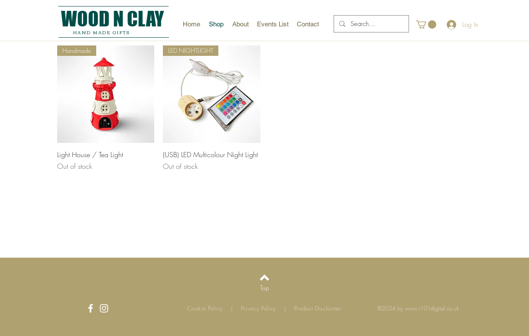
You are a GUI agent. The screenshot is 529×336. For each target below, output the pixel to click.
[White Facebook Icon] (90, 308)
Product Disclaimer (318, 308)
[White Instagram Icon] (104, 308)
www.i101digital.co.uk (432, 308)
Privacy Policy (261, 308)
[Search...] (370, 24)
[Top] (264, 288)
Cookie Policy (205, 308)
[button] (426, 24)
